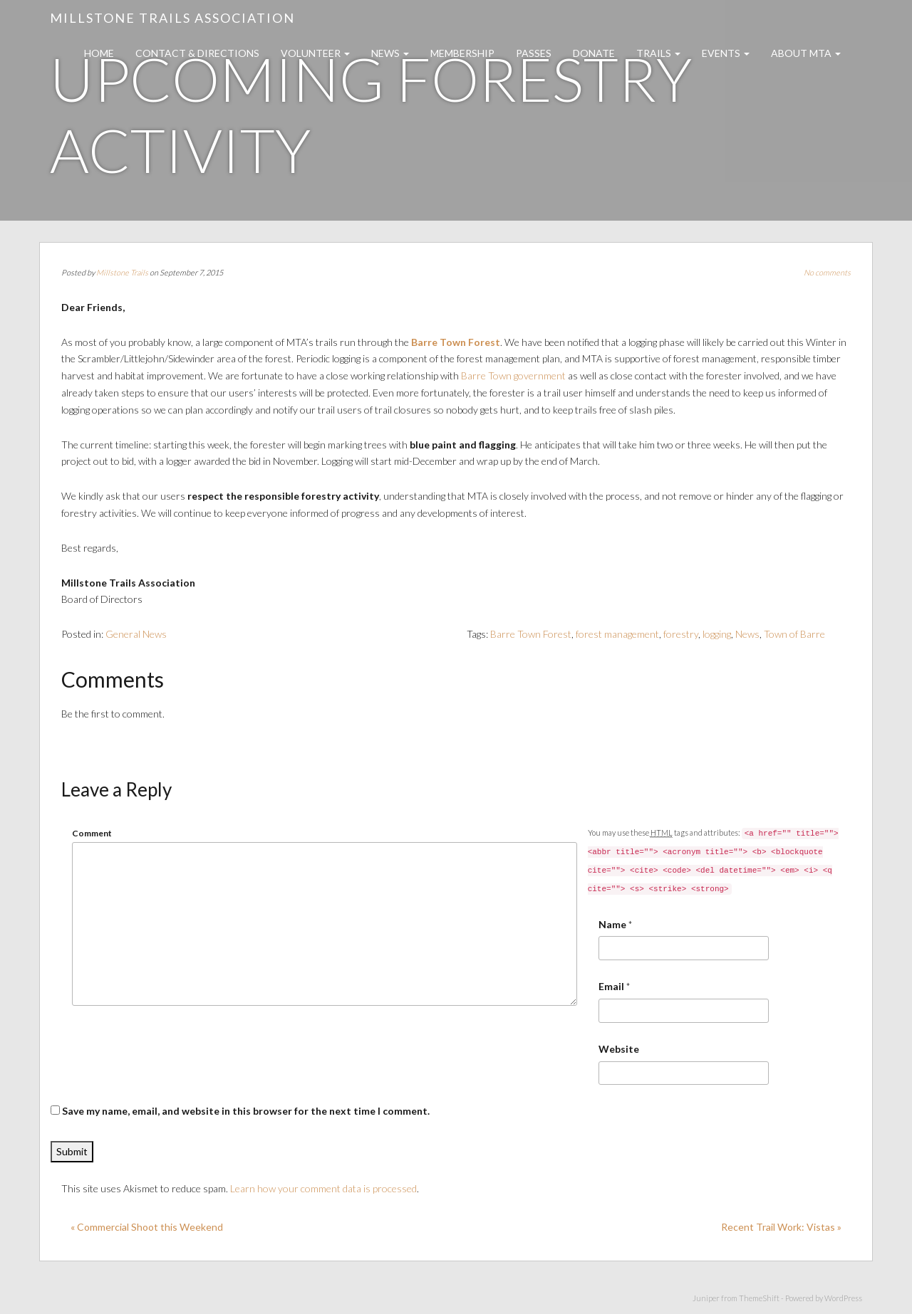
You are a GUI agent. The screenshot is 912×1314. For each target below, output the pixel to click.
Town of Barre (794, 634)
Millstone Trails (122, 272)
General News (136, 634)
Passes (533, 53)
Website (618, 1049)
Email (611, 986)
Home (99, 53)
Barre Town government (513, 375)
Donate (594, 53)
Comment (92, 833)
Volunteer (315, 53)
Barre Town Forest (455, 342)
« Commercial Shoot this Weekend (147, 1227)
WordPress (843, 1298)
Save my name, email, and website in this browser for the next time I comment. (246, 1111)
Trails (658, 53)
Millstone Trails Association (172, 18)
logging (717, 634)
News (390, 53)
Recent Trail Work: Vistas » (781, 1227)
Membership (462, 53)
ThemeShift (759, 1298)
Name (612, 924)
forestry (680, 634)
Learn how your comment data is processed (323, 1188)
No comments (827, 272)
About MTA (806, 53)
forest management (617, 634)
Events (726, 53)
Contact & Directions (197, 53)
